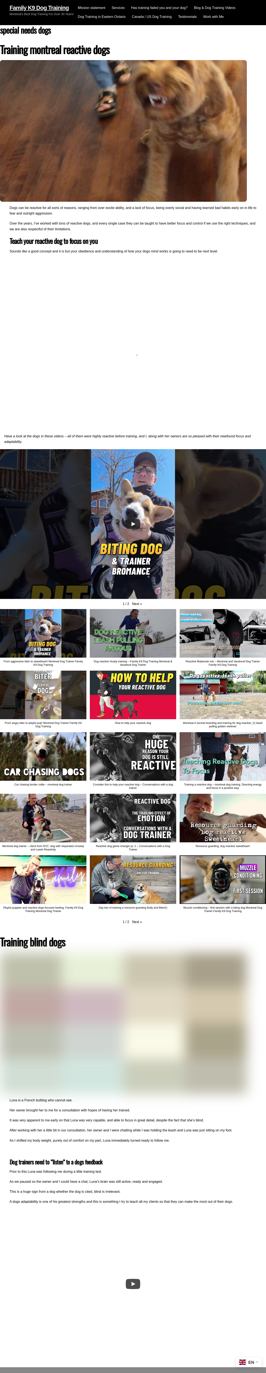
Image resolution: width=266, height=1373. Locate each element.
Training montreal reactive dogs (55, 49)
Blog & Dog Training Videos (214, 8)
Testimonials (187, 17)
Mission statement (91, 8)
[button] (137, 604)
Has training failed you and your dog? (159, 8)
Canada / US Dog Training (152, 17)
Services (118, 8)
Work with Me (213, 17)
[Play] (133, 524)
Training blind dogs (32, 941)
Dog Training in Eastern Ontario (102, 17)
